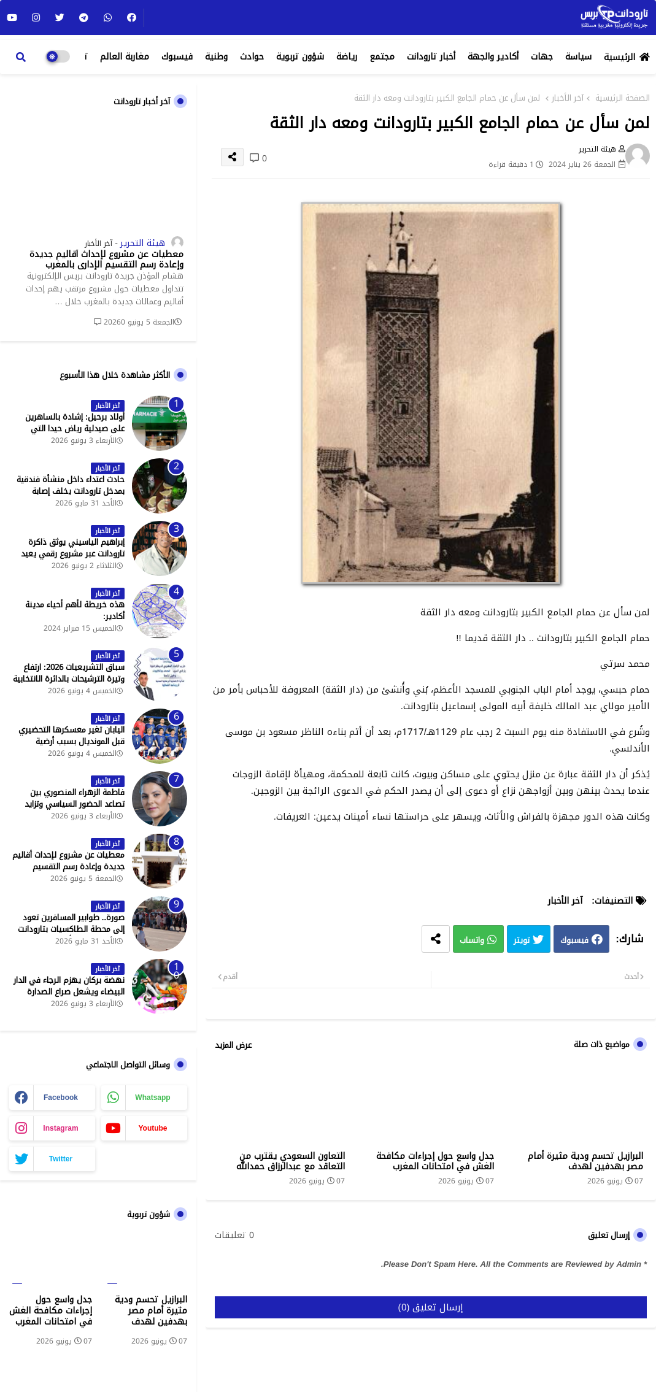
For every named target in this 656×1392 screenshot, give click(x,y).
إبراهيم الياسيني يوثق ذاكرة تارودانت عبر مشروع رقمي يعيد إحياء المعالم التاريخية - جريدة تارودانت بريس (73, 559)
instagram (60, 1128)
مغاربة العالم (124, 56)
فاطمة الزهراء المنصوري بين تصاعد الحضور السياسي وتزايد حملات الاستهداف (75, 804)
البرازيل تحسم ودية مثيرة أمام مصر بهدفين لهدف (585, 1161)
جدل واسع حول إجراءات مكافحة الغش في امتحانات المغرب (435, 1161)
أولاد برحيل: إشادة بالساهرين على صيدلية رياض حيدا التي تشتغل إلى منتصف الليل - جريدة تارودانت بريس (69, 434)
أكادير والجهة (493, 56)
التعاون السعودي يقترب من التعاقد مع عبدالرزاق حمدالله (290, 1161)
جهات (542, 56)
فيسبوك (177, 56)
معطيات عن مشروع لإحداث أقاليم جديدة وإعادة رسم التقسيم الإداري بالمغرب (106, 260)
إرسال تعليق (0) (431, 1307)
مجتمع (382, 56)
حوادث (252, 56)
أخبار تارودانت (431, 56)
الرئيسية (619, 57)
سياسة (578, 56)
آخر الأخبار (568, 98)
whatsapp (152, 1097)
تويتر (522, 940)
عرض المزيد (233, 1045)
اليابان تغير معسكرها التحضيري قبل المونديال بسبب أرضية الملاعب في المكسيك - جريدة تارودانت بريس (71, 747)
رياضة (346, 56)
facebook (61, 1097)
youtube (152, 1128)
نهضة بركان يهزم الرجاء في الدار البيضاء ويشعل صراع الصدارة (69, 986)
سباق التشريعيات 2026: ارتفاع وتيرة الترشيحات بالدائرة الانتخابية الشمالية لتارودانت (69, 679)
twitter (60, 1159)
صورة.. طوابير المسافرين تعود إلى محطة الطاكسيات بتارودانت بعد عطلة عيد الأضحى (71, 929)
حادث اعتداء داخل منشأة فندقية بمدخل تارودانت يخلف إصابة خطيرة (71, 491)
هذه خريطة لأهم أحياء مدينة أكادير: (75, 610)
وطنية (216, 56)
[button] (21, 57)
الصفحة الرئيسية (622, 98)
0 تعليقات (234, 1235)
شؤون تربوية (300, 56)
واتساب (472, 940)
